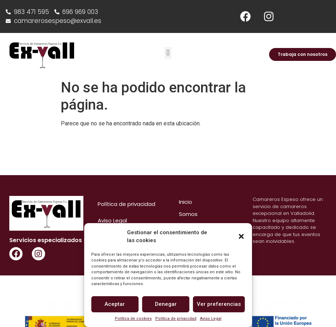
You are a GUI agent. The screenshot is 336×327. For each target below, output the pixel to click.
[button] (241, 236)
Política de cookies (133, 318)
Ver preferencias (219, 304)
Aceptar (114, 304)
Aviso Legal (210, 318)
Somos (188, 214)
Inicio (185, 202)
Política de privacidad (175, 318)
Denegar (166, 304)
